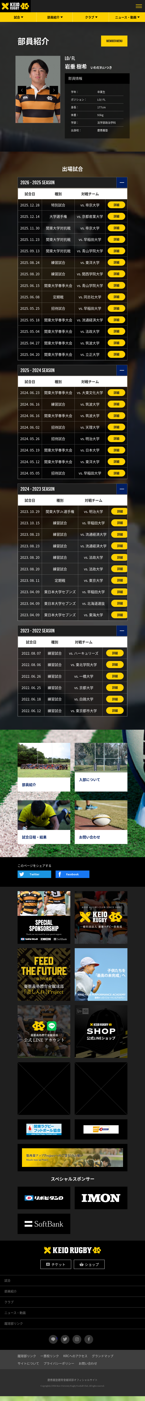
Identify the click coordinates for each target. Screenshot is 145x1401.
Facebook (72, 879)
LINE (57, 1342)
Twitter (34, 879)
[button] (53, 90)
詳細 (116, 205)
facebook (88, 1344)
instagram (76, 1344)
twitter (65, 1344)
